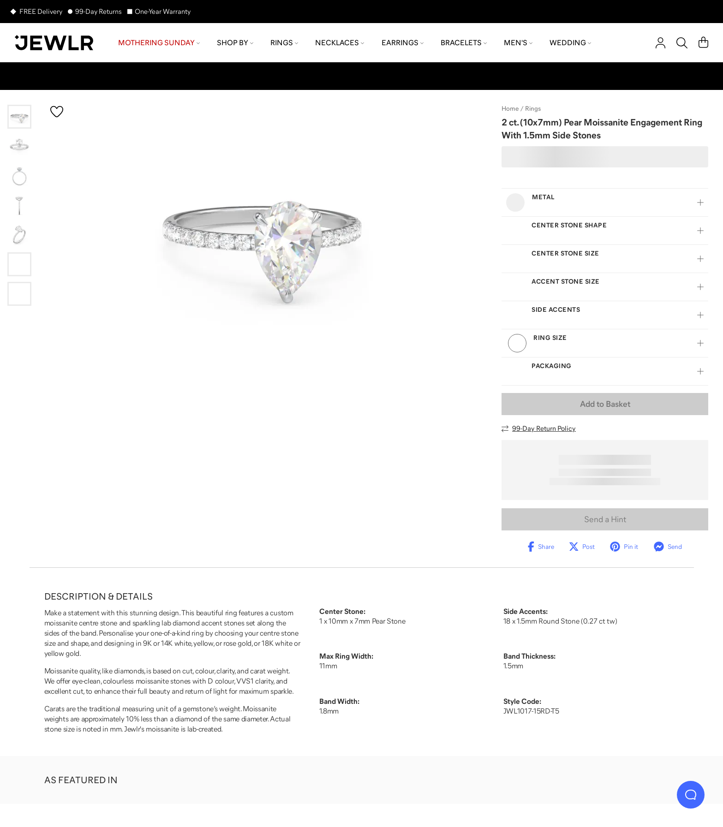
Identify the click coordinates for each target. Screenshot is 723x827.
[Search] (681, 42)
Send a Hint (605, 519)
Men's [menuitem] (518, 42)
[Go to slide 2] (19, 146)
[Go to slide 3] (19, 176)
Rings (533, 108)
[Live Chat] (691, 795)
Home (510, 108)
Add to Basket (605, 404)
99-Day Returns (98, 11)
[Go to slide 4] (19, 205)
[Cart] (703, 42)
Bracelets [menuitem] (464, 42)
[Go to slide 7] (19, 294)
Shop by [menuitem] (235, 42)
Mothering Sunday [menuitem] (159, 42)
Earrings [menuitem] (403, 42)
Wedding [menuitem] (570, 42)
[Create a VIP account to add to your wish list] (57, 112)
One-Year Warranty (163, 11)
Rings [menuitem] (284, 42)
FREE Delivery (40, 11)
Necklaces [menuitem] (339, 42)
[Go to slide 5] (19, 235)
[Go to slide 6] (19, 264)
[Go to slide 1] (19, 117)
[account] (660, 42)
